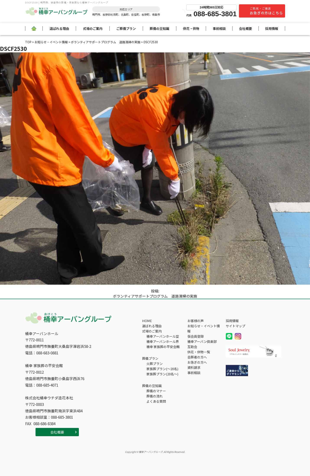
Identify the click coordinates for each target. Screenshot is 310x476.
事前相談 (219, 28)
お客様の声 (195, 320)
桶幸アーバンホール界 (162, 341)
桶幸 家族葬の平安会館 (163, 346)
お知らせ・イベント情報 (203, 328)
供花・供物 (191, 28)
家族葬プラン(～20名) (162, 368)
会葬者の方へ (197, 357)
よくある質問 (156, 401)
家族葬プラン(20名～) (162, 374)
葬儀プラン (150, 358)
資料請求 (193, 367)
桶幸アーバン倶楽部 (202, 341)
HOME (147, 320)
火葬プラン (154, 363)
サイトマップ (235, 326)
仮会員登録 (195, 336)
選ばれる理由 (59, 28)
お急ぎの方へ (197, 362)
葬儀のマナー (156, 391)
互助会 (192, 346)
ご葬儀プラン (126, 28)
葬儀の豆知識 (159, 28)
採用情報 (271, 28)
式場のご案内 (92, 28)
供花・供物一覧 (198, 352)
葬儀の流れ (154, 396)
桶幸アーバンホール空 (162, 336)
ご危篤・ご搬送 (266, 10)
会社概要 (245, 28)
